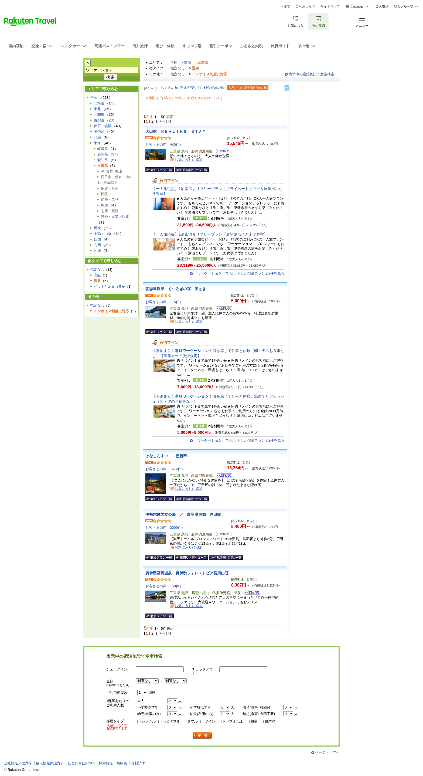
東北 (97, 109)
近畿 (97, 228)
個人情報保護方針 (50, 763)
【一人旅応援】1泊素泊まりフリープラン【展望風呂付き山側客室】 (210, 234)
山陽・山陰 (102, 234)
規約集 (122, 763)
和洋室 (269, 721)
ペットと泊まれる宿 (109, 286)
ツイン (210, 721)
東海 (187, 62)
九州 (97, 245)
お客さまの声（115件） (164, 302)
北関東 (99, 115)
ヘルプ (285, 6)
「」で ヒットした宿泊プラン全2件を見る (239, 273)
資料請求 (138, 763)
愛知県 (102, 160)
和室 (253, 721)
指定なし (177, 68)
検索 (202, 735)
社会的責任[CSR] (81, 763)
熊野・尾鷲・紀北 (115, 217)
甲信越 (99, 132)
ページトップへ (327, 752)
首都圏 (99, 120)
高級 (97, 275)
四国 (97, 239)
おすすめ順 (169, 88)
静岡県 (102, 154)
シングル (149, 721)
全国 (174, 62)
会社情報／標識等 (18, 763)
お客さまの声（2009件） (165, 528)
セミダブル (171, 721)
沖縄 (97, 251)
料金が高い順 (214, 88)
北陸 (97, 137)
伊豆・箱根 (102, 126)
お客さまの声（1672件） (165, 469)
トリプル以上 (232, 721)
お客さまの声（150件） (164, 586)
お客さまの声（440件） (164, 145)
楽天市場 (382, 6)
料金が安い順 (190, 88)
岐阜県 (102, 149)
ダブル (192, 721)
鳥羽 (104, 205)
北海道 (99, 103)
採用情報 (106, 763)
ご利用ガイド (305, 6)
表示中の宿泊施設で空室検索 (311, 74)
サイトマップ (330, 6)
